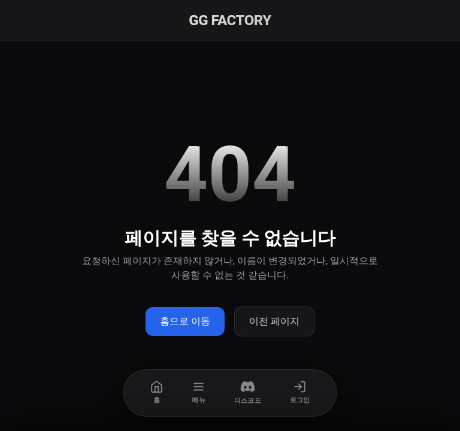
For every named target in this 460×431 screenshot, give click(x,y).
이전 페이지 (274, 321)
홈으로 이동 (185, 321)
